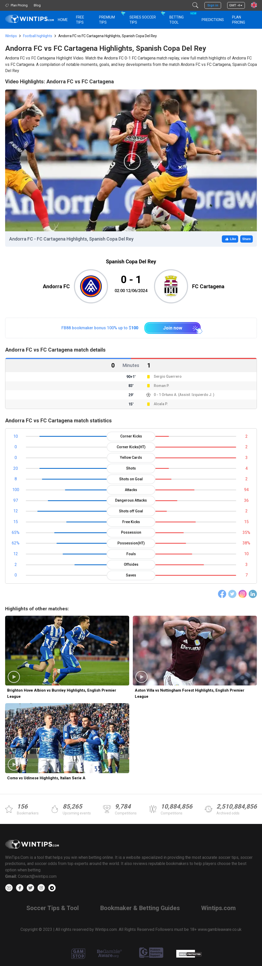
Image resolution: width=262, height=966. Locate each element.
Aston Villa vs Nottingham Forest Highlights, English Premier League (189, 693)
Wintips (11, 36)
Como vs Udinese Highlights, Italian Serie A (46, 778)
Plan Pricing (238, 19)
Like (230, 239)
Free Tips (80, 19)
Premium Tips (107, 19)
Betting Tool (182, 17)
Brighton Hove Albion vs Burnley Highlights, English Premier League (61, 693)
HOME (63, 20)
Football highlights (37, 36)
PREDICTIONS (213, 20)
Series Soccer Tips (142, 19)
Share (246, 239)
